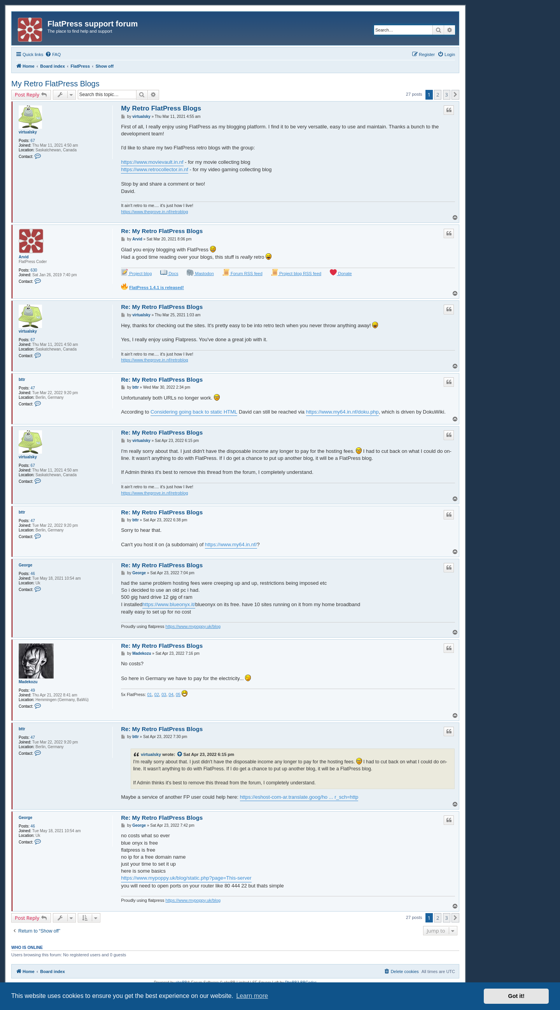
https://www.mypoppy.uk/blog (193, 626)
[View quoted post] (180, 754)
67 (33, 141)
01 (149, 694)
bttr (22, 379)
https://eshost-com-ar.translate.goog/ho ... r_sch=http (299, 797)
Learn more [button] (252, 995)
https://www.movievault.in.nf (152, 162)
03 (163, 694)
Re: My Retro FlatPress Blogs (162, 231)
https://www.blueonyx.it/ (168, 604)
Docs (169, 272)
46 (33, 574)
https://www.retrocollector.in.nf (154, 169)
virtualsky (28, 132)
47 (33, 388)
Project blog (136, 272)
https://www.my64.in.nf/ (231, 544)
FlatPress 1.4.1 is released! (156, 287)
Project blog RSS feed (296, 272)
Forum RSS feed (242, 272)
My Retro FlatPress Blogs (55, 83)
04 (171, 694)
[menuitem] (53, 54)
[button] (455, 94)
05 (178, 694)
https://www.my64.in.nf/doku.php (342, 412)
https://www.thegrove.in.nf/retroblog (154, 211)
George (25, 565)
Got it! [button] (516, 996)
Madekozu (28, 682)
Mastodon (200, 272)
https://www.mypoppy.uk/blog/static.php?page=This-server (186, 878)
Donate (341, 272)
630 (34, 270)
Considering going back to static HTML (193, 412)
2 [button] (437, 94)
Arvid (24, 257)
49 (33, 690)
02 (156, 694)
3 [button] (446, 94)
